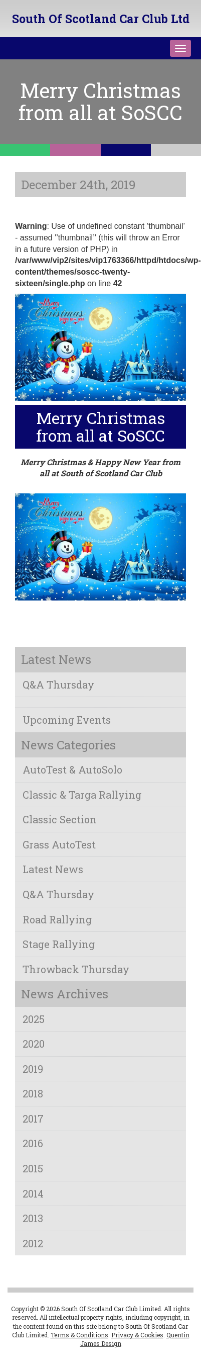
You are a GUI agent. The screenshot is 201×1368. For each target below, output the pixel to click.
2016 (33, 1143)
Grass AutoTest (59, 844)
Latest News (53, 869)
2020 (34, 1043)
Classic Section (60, 819)
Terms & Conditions (79, 1335)
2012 (33, 1243)
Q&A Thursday (58, 684)
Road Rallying (57, 919)
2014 (33, 1193)
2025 (34, 1018)
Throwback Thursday (76, 969)
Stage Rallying (59, 944)
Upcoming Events (67, 719)
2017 (33, 1118)
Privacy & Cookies (137, 1335)
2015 (33, 1168)
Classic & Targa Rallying (82, 794)
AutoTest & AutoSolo (72, 769)
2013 (33, 1218)
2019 (33, 1068)
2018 (33, 1093)
